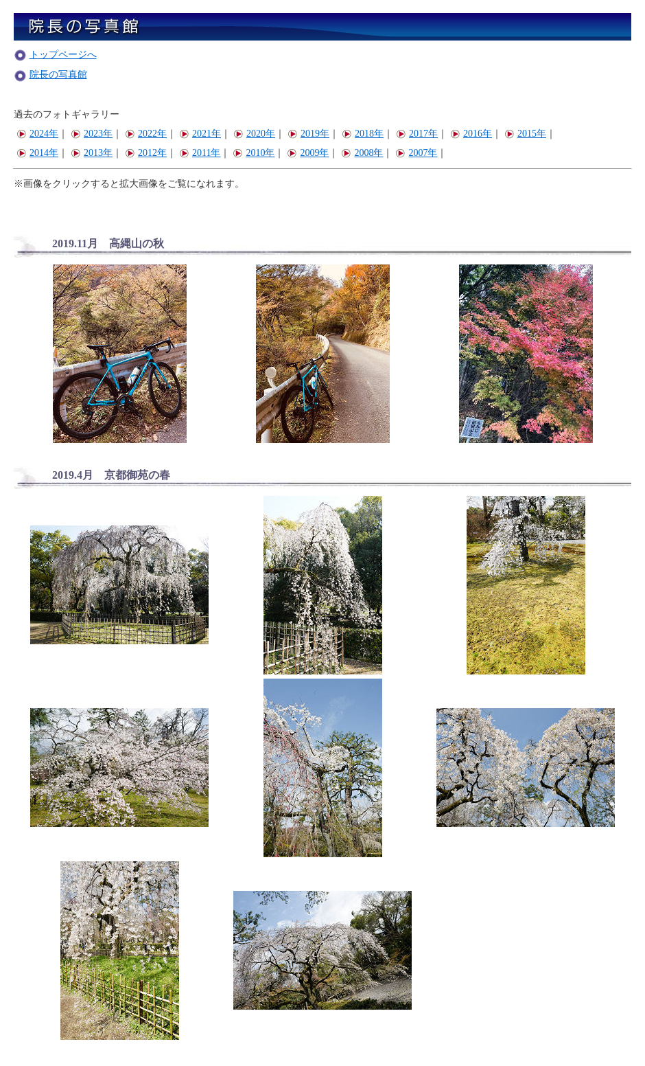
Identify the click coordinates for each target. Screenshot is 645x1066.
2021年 (200, 133)
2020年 (254, 133)
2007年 (416, 153)
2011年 (199, 153)
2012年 (146, 153)
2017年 (417, 133)
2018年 (363, 133)
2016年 (471, 133)
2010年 (253, 153)
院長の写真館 (58, 74)
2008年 (362, 153)
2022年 (146, 133)
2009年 (308, 153)
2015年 (525, 133)
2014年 (37, 153)
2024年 (37, 133)
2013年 (92, 153)
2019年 (308, 133)
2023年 (92, 133)
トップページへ (63, 54)
